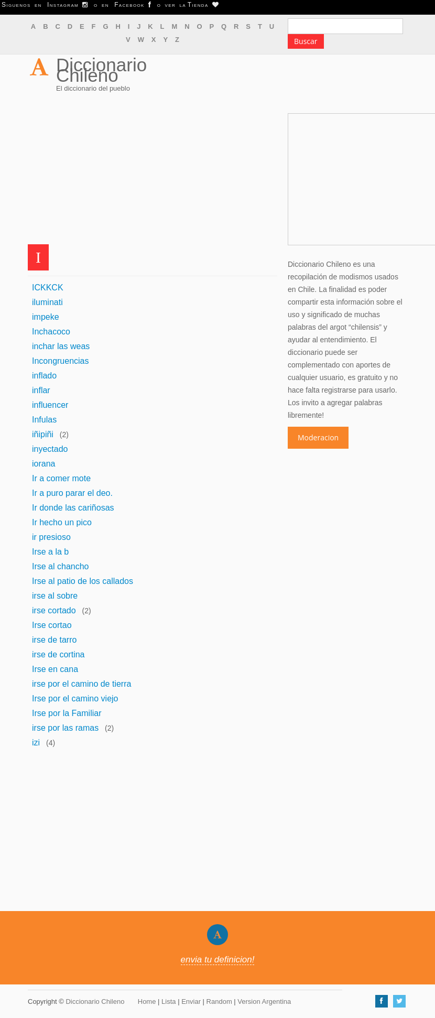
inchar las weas (61, 346)
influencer (50, 404)
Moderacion (318, 437)
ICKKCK (47, 287)
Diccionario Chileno (101, 70)
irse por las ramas (65, 727)
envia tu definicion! (218, 960)
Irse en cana (55, 669)
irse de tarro (54, 639)
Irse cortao (52, 625)
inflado (44, 375)
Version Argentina (264, 1001)
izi (36, 742)
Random (219, 1001)
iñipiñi (42, 434)
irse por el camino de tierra (81, 683)
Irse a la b (50, 551)
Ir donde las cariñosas (73, 507)
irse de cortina (58, 654)
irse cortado (54, 610)
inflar (41, 390)
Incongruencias (60, 360)
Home (147, 1001)
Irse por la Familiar (66, 713)
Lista (168, 1001)
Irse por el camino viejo (75, 698)
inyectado (50, 449)
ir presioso (51, 537)
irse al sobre (55, 595)
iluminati (47, 302)
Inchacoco (51, 331)
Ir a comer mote (61, 478)
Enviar (191, 1001)
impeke (45, 316)
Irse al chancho (60, 566)
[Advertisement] (152, 171)
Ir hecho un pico (62, 522)
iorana (43, 463)
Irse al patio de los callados (82, 581)
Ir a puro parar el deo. (72, 493)
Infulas (44, 419)
